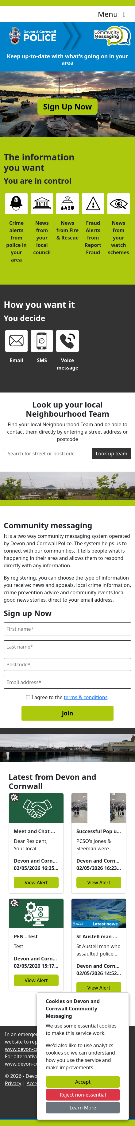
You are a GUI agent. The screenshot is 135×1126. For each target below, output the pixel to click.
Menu (113, 14)
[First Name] (67, 628)
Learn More (83, 1107)
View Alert (36, 882)
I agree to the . (67, 697)
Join (67, 713)
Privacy (13, 1083)
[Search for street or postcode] (48, 453)
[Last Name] (67, 646)
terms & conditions (85, 697)
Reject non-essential (83, 1094)
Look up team (111, 453)
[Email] (67, 682)
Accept (83, 1081)
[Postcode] (67, 664)
